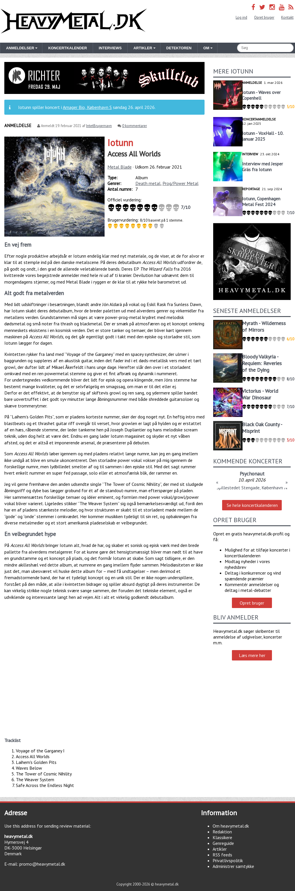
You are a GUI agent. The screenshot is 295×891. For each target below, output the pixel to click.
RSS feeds (222, 855)
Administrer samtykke (233, 866)
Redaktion (222, 832)
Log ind (241, 17)
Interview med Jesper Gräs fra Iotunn (262, 166)
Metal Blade (119, 167)
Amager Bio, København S (87, 107)
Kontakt (287, 17)
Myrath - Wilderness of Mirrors (264, 326)
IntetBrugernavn (99, 125)
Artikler (220, 849)
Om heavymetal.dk (231, 826)
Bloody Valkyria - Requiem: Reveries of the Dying (262, 363)
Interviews (110, 48)
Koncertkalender (67, 48)
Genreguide (223, 843)
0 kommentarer (134, 125)
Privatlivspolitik (228, 860)
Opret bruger (264, 17)
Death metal (147, 183)
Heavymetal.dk (74, 21)
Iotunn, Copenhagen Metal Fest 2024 (261, 201)
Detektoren (179, 48)
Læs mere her (252, 655)
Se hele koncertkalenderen (252, 505)
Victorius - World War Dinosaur (260, 394)
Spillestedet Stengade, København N (252, 487)
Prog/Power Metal (180, 183)
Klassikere (222, 837)
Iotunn (120, 143)
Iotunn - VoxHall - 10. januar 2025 (262, 136)
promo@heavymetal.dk (42, 864)
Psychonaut (252, 473)
